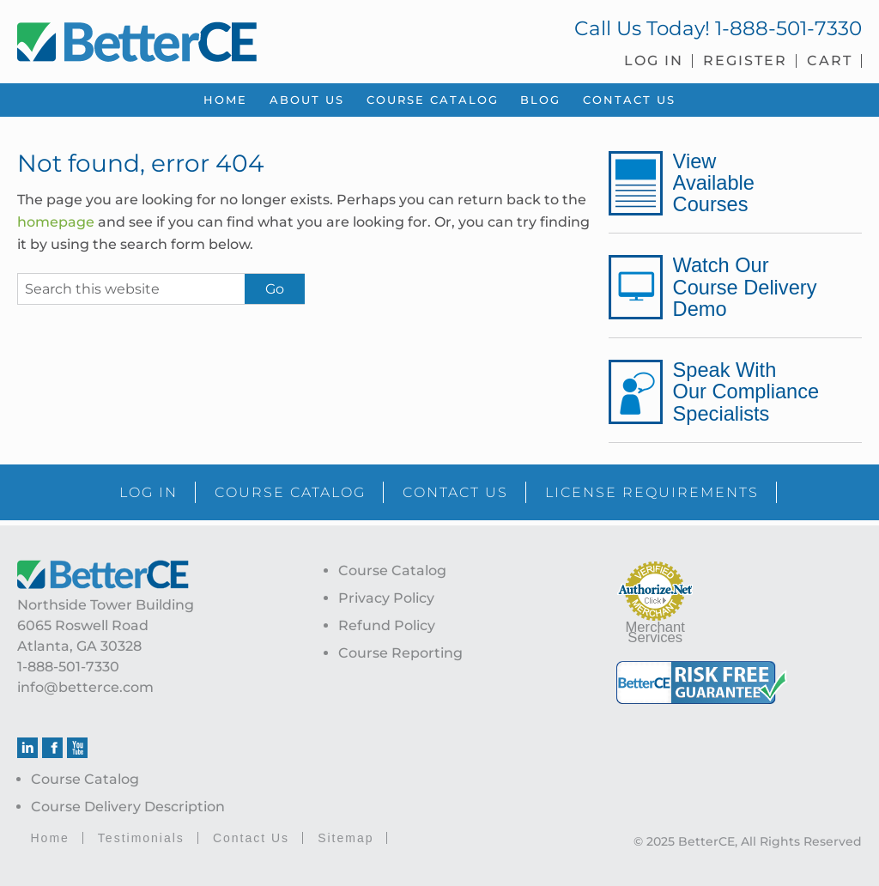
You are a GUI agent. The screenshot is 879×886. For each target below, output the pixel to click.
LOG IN (148, 492)
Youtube (77, 747)
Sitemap (345, 838)
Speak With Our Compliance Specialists (746, 391)
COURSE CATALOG (290, 492)
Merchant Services (655, 632)
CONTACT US (455, 492)
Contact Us (251, 838)
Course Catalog (85, 779)
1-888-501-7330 (788, 28)
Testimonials (141, 838)
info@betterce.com (85, 687)
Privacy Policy (386, 598)
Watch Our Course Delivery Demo (745, 286)
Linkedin (27, 747)
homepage (55, 222)
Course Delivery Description (128, 806)
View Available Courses (714, 182)
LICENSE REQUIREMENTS (652, 492)
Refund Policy (386, 625)
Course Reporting (400, 653)
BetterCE (219, 38)
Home (49, 838)
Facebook (52, 747)
